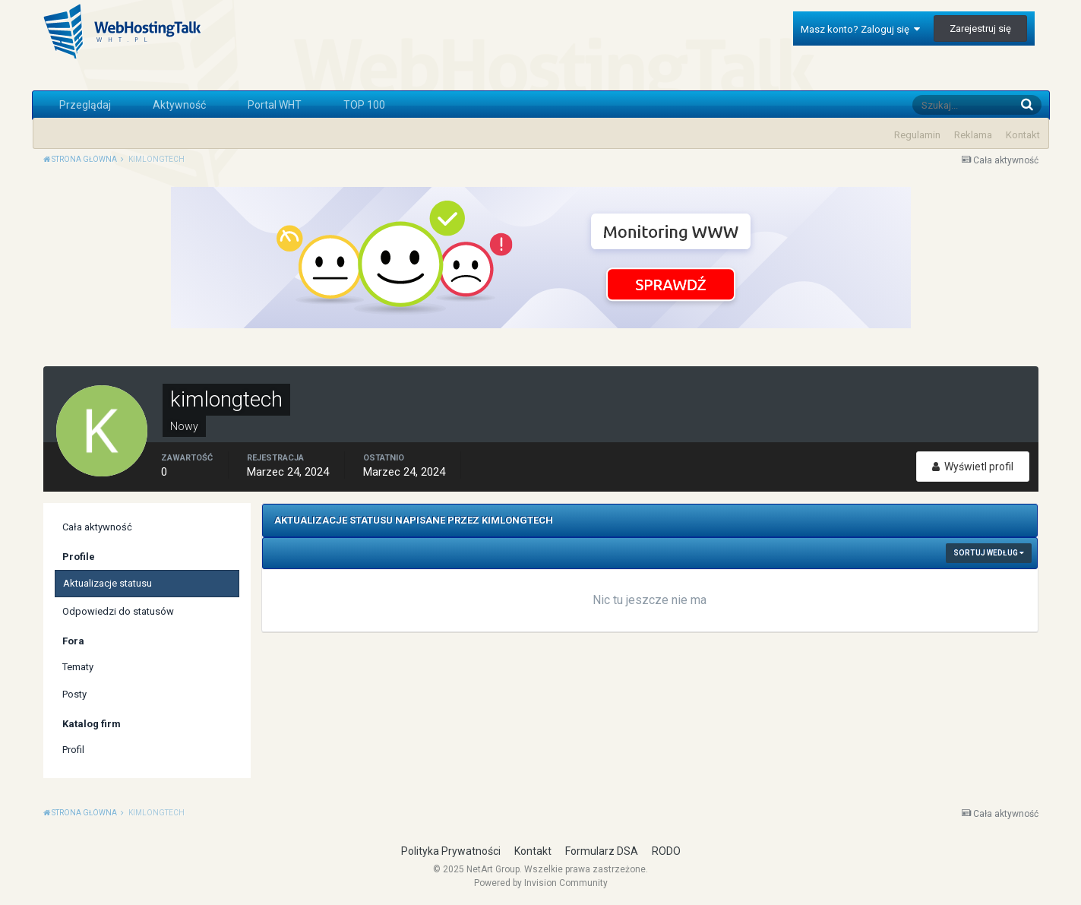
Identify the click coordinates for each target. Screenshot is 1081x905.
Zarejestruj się (980, 28)
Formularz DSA (601, 851)
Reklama (973, 135)
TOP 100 (364, 105)
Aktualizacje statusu (107, 583)
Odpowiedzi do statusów (118, 611)
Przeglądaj (85, 105)
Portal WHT (275, 105)
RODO (666, 851)
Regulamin (917, 135)
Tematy (77, 666)
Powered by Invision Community (541, 883)
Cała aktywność (97, 527)
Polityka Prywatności (451, 851)
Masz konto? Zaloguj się (860, 29)
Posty (74, 694)
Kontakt (1023, 135)
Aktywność (179, 105)
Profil (73, 749)
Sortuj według (988, 553)
